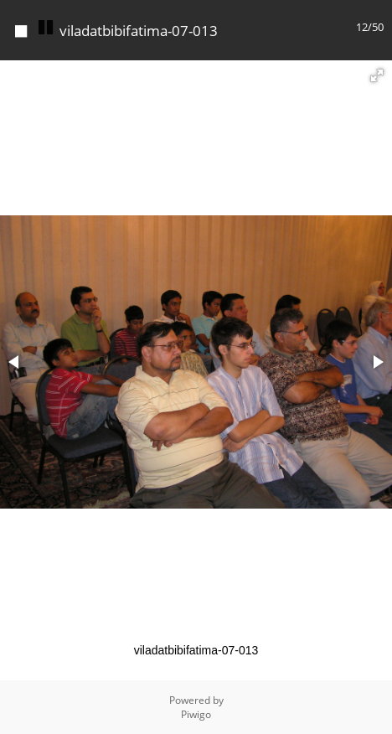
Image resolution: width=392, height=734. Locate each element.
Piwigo (196, 714)
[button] (377, 75)
